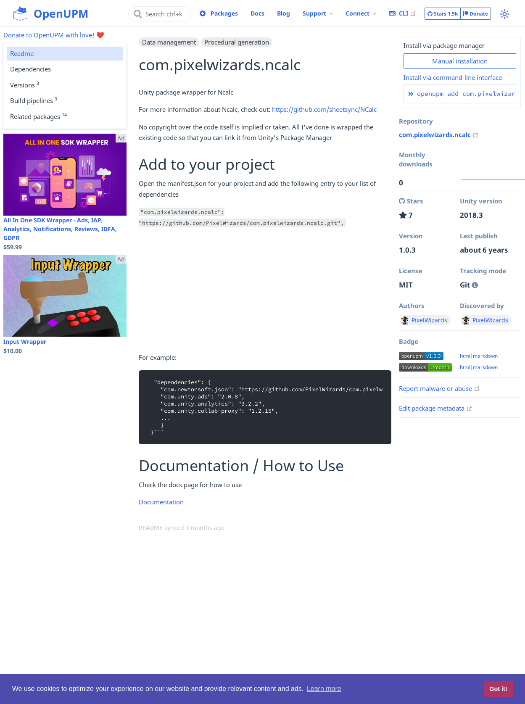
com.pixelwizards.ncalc (439, 134)
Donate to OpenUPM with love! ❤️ (53, 35)
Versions (24, 84)
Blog (283, 13)
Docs (257, 13)
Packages (224, 13)
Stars (442, 14)
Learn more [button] (324, 688)
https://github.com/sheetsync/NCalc (324, 109)
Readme (22, 53)
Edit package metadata (435, 408)
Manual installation (460, 61)
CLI (402, 13)
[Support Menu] (318, 13)
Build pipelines (33, 100)
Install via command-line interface (453, 77)
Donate (475, 13)
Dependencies (30, 69)
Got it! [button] (498, 689)
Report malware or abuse (439, 388)
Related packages (38, 116)
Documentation (161, 502)
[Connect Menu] (361, 13)
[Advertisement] (265, 293)
